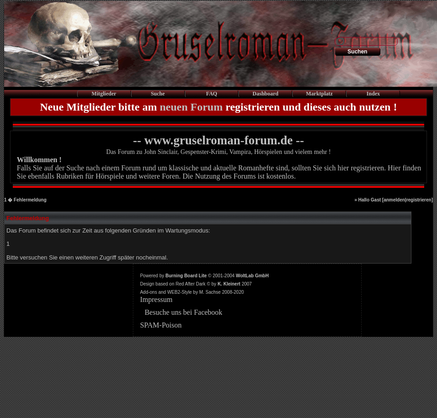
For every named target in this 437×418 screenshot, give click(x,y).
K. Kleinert (228, 283)
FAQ (211, 93)
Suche (158, 93)
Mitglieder (104, 93)
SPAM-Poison (161, 325)
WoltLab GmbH (252, 275)
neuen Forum (191, 107)
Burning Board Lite (186, 275)
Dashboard (266, 93)
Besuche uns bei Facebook (183, 312)
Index (373, 93)
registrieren (419, 199)
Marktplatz (319, 93)
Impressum (156, 299)
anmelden (394, 199)
